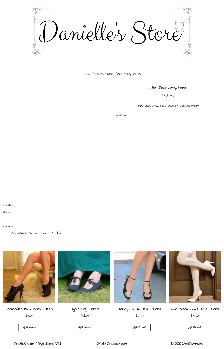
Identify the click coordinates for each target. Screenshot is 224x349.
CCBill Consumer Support (112, 344)
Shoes (99, 74)
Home (87, 74)
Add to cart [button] (29, 327)
